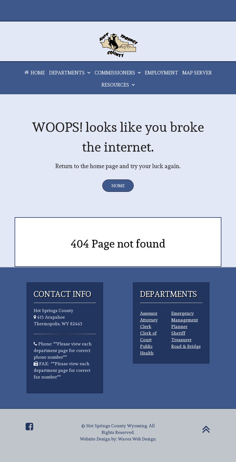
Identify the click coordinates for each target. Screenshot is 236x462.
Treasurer (181, 339)
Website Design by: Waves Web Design (118, 439)
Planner (179, 326)
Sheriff (178, 333)
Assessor (148, 313)
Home (118, 185)
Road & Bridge (186, 346)
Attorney (149, 320)
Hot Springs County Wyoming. (117, 425)
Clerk (145, 326)
